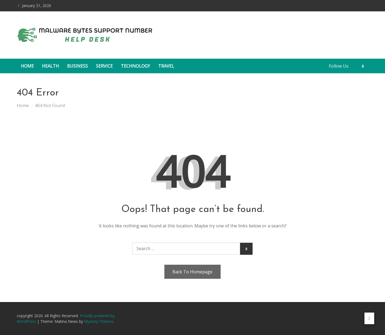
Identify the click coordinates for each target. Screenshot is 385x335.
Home (27, 66)
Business (77, 66)
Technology (135, 66)
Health (50, 66)
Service (104, 66)
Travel (166, 66)
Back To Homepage (192, 272)
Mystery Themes (99, 321)
